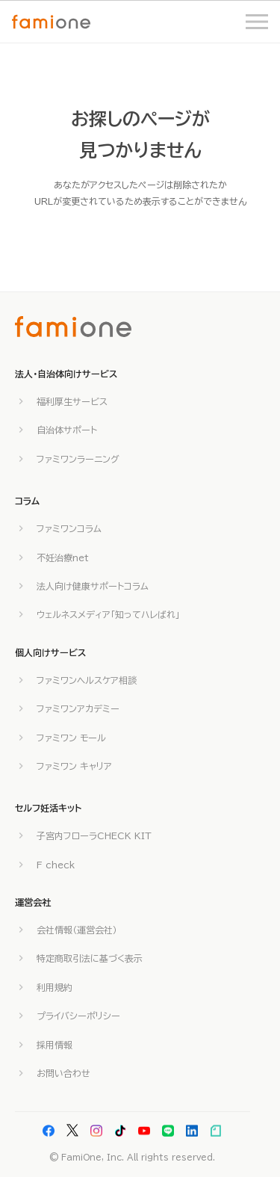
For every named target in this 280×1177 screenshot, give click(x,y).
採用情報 (54, 1044)
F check (56, 864)
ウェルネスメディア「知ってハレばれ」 (108, 614)
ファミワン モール (71, 737)
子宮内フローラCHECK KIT (94, 835)
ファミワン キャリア (74, 766)
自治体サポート (67, 429)
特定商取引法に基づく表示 (90, 958)
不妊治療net (63, 557)
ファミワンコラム (69, 528)
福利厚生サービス (72, 401)
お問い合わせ (63, 1073)
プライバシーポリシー (78, 1015)
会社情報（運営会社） (77, 929)
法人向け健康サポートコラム (93, 585)
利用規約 (54, 987)
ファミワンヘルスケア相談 (87, 680)
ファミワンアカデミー (78, 708)
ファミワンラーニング (78, 458)
